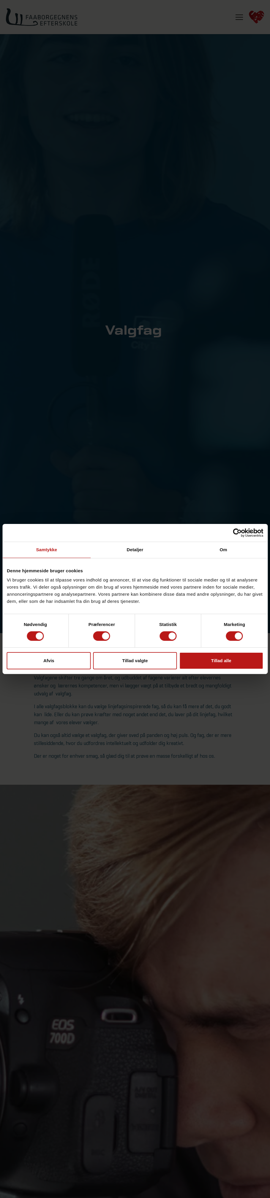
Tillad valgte (135, 660)
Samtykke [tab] (46, 549)
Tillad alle (221, 660)
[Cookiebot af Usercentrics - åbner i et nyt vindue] (237, 532)
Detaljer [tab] (135, 549)
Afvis (48, 660)
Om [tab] (223, 549)
